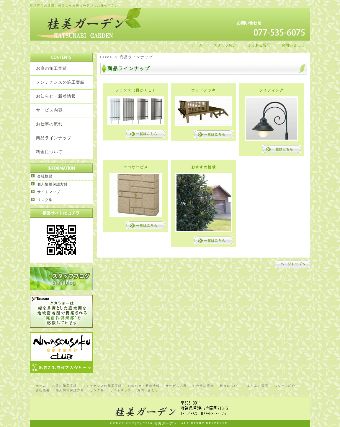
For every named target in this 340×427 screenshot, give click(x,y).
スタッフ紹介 (225, 45)
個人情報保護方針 (52, 184)
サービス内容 (49, 110)
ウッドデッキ (203, 90)
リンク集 (45, 200)
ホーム (197, 45)
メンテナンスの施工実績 (60, 82)
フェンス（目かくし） (135, 90)
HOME (106, 57)
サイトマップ (48, 192)
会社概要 (45, 176)
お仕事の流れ (49, 124)
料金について (49, 152)
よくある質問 (259, 45)
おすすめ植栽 (203, 167)
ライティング (271, 90)
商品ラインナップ (53, 138)
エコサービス (135, 167)
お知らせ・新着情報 (56, 96)
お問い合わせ (293, 45)
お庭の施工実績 (51, 68)
